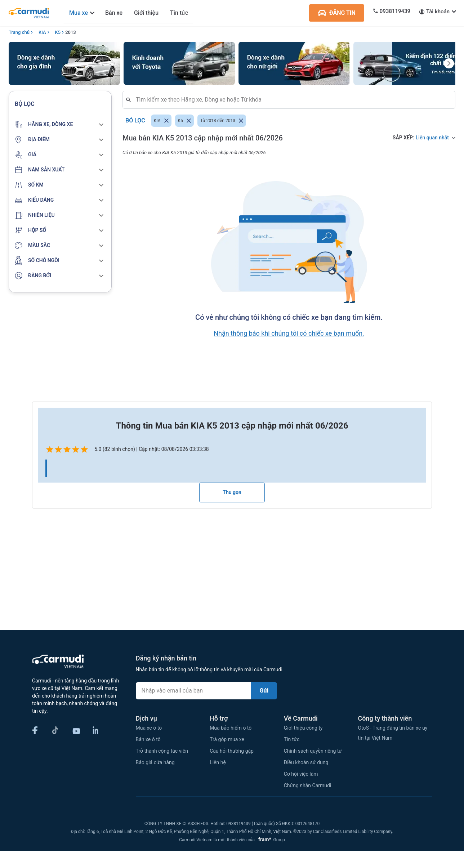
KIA (42, 32)
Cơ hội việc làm (301, 774)
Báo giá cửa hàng (155, 762)
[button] (60, 124)
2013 (70, 32)
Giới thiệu (146, 12)
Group (270, 839)
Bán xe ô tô (148, 739)
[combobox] (291, 99)
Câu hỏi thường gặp (232, 751)
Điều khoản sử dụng (306, 762)
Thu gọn (232, 492)
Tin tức (179, 12)
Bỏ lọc (135, 121)
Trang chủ (19, 32)
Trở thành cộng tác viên (162, 751)
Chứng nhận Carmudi (307, 785)
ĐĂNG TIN (337, 13)
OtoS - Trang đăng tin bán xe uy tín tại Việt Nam (392, 733)
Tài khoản (438, 11)
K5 (58, 32)
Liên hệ (218, 762)
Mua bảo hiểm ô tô (230, 728)
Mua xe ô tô (149, 728)
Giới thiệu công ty (303, 728)
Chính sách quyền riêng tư (313, 751)
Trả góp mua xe (227, 739)
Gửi (264, 690)
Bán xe (113, 12)
